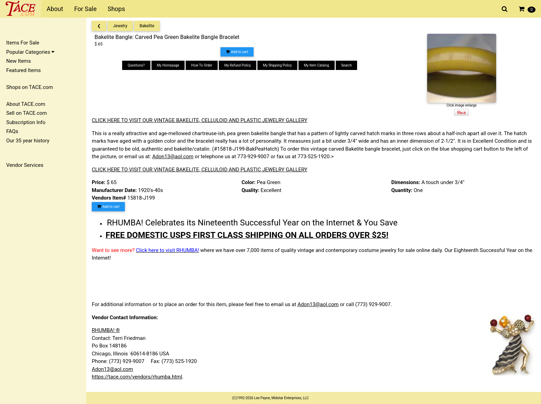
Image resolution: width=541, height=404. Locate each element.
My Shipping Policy (277, 65)
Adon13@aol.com (172, 156)
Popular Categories (30, 52)
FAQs (12, 131)
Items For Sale (22, 43)
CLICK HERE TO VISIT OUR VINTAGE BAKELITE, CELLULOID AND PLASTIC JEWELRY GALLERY (199, 120)
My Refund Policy (237, 65)
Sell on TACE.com (26, 113)
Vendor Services (24, 165)
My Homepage (168, 65)
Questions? (136, 65)
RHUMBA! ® (106, 330)
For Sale (85, 8)
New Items (18, 61)
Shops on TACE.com (29, 87)
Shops (116, 8)
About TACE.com (25, 104)
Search (346, 65)
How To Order (201, 65)
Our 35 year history (27, 141)
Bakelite (147, 25)
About (55, 8)
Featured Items (23, 70)
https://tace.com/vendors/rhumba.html (137, 377)
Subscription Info (26, 122)
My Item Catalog (316, 65)
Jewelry (120, 25)
